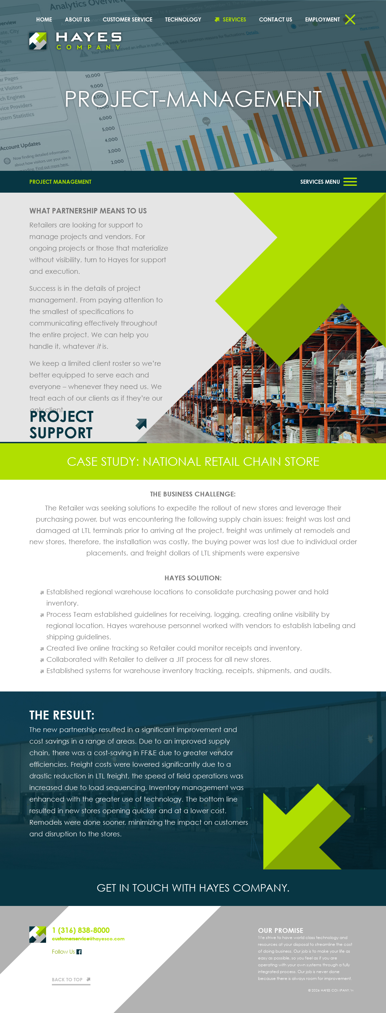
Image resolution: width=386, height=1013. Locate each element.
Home (44, 19)
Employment (322, 19)
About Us (77, 19)
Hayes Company (75, 41)
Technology (183, 19)
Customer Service (127, 19)
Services (234, 19)
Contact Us (275, 19)
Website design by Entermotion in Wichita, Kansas (352, 990)
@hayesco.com (88, 938)
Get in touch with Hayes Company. (193, 887)
